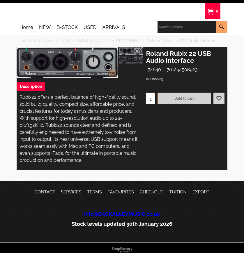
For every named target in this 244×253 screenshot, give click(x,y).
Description (31, 86)
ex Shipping (154, 79)
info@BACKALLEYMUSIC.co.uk (122, 214)
